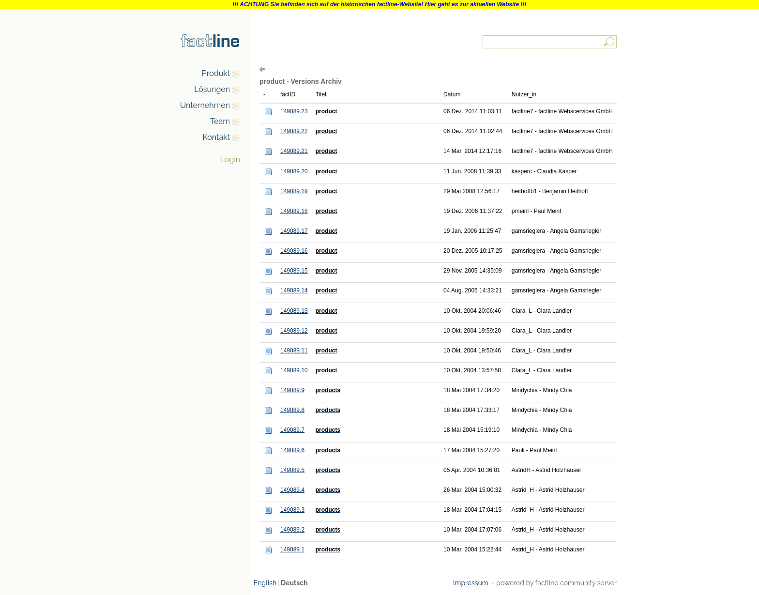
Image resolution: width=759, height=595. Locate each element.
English (265, 583)
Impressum (471, 583)
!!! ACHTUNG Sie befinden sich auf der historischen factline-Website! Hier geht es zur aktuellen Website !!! (379, 4)
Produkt (216, 73)
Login (230, 159)
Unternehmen (205, 105)
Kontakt (216, 137)
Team (220, 121)
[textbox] (550, 41)
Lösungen (212, 89)
